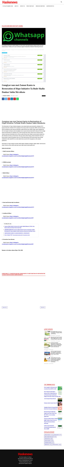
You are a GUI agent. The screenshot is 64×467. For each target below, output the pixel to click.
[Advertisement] (32, 15)
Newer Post (5, 307)
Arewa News (56, 434)
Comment (43, 95)
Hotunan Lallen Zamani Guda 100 (51, 403)
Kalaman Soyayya (48, 442)
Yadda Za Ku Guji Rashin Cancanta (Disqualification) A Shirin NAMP (50, 427)
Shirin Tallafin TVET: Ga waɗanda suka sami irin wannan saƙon (17, 235)
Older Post (42, 307)
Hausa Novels (47, 438)
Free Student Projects (49, 436)
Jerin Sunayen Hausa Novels (50, 398)
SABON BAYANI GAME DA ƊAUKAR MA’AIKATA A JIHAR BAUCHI (16, 233)
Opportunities (55, 444)
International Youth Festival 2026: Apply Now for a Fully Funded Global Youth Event (56, 338)
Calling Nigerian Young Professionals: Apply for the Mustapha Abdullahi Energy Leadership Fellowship (56, 359)
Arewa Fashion (47, 434)
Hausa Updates (4, 52)
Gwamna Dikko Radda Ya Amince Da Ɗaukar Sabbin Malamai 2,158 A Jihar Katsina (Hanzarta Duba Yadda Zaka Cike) (19, 227)
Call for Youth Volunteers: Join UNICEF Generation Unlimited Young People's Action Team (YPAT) (56, 353)
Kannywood (47, 444)
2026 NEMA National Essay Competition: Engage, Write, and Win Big (56, 332)
